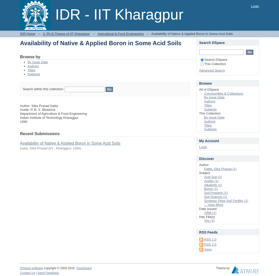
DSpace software (31, 268)
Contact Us (27, 273)
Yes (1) (209, 221)
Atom (208, 249)
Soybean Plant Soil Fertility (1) (226, 201)
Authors (33, 66)
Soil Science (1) (215, 197)
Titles (31, 70)
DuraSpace (84, 268)
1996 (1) (210, 213)
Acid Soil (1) (213, 177)
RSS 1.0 (210, 239)
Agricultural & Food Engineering (120, 34)
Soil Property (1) (216, 193)
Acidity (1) (211, 181)
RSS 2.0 (210, 244)
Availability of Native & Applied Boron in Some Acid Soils (70, 143)
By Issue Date (38, 62)
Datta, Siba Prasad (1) (220, 169)
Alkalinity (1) (213, 185)
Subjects (34, 74)
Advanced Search (212, 70)
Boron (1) (211, 189)
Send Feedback (48, 273)
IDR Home (27, 34)
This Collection (213, 64)
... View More (213, 205)
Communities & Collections (223, 93)
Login (255, 6)
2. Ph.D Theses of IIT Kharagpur (66, 34)
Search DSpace (214, 60)
